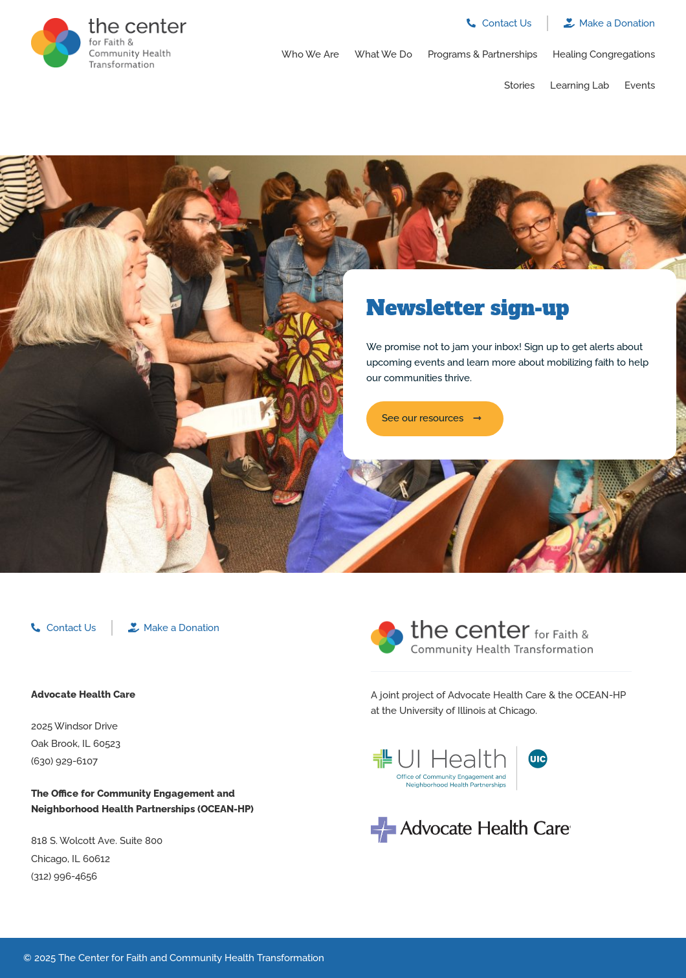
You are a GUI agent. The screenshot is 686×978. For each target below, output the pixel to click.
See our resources (422, 418)
